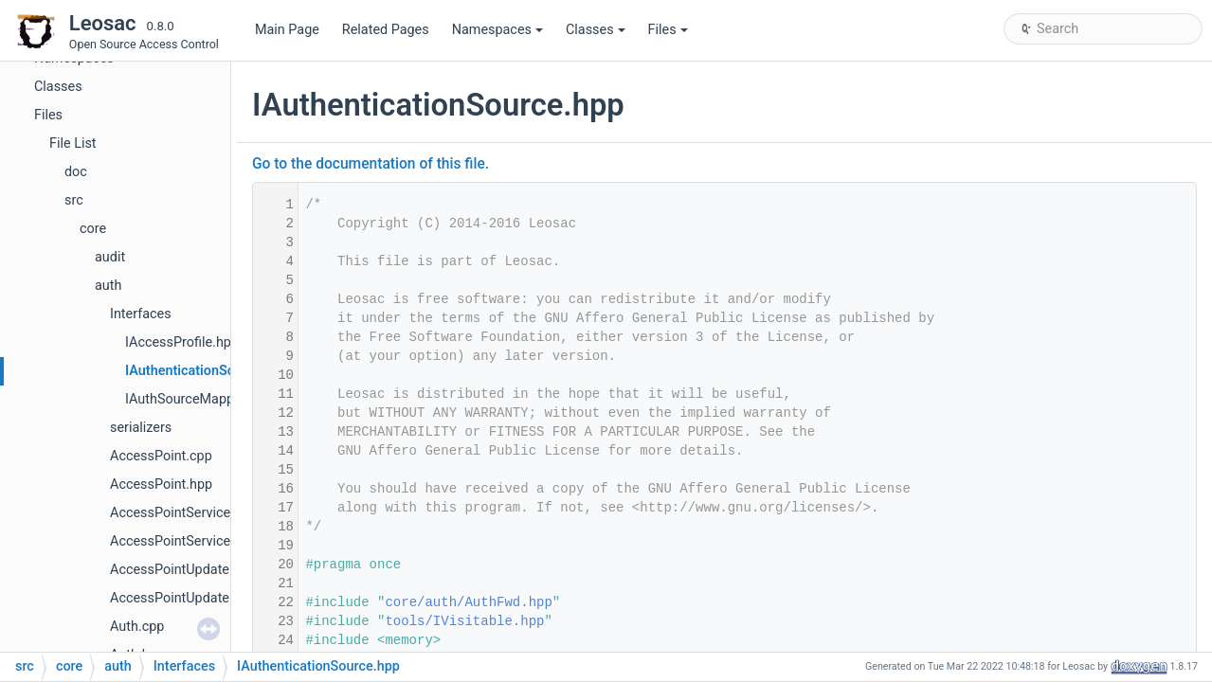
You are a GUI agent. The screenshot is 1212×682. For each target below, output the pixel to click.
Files (668, 30)
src (73, 200)
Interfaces (141, 314)
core (93, 229)
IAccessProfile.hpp (182, 342)
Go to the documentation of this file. (370, 163)
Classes (595, 30)
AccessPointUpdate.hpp (183, 598)
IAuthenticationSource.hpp (207, 371)
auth (108, 286)
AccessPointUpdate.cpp (182, 570)
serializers (141, 428)
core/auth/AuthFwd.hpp (468, 602)
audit (110, 257)
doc (75, 172)
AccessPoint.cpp (161, 456)
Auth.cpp (137, 627)
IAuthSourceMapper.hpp (198, 399)
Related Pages (385, 30)
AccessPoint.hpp (161, 484)
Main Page (287, 30)
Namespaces (497, 30)
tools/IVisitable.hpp (464, 621)
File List (73, 143)
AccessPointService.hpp (183, 541)
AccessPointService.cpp (183, 513)
